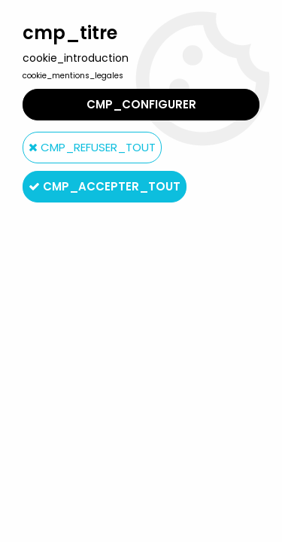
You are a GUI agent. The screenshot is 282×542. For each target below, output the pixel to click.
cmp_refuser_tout (92, 147)
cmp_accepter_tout (104, 186)
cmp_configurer (141, 104)
